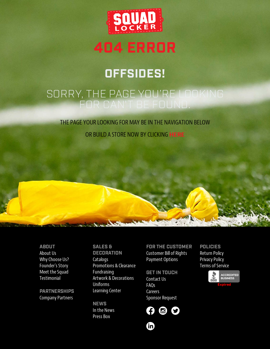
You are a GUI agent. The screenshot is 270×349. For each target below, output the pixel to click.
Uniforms (101, 284)
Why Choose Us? (54, 259)
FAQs (150, 285)
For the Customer (169, 247)
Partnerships (57, 291)
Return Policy (212, 253)
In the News (103, 310)
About (47, 247)
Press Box (101, 316)
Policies (210, 247)
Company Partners (56, 298)
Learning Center (107, 291)
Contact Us (156, 279)
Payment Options (162, 259)
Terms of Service (214, 266)
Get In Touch (162, 273)
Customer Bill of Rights (166, 253)
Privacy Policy (212, 259)
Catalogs (100, 259)
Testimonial (50, 278)
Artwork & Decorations (113, 278)
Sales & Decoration (107, 250)
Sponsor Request (161, 298)
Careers (152, 291)
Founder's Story (54, 266)
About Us (48, 253)
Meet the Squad (54, 272)
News (99, 304)
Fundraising (103, 272)
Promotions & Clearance (114, 266)
